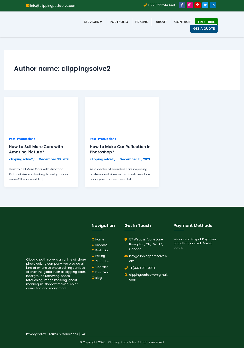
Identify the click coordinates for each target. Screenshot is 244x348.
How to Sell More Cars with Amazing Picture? (36, 149)
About (161, 21)
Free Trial (206, 21)
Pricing (142, 21)
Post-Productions (22, 139)
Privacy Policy (36, 334)
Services (93, 21)
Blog (97, 278)
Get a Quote (204, 28)
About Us (100, 261)
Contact (182, 21)
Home (98, 239)
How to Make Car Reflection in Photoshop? (121, 149)
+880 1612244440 (159, 5)
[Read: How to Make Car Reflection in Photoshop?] (115, 114)
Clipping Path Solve (122, 342)
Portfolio (119, 21)
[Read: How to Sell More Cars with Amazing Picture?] (35, 114)
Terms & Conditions (63, 334)
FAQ (84, 334)
